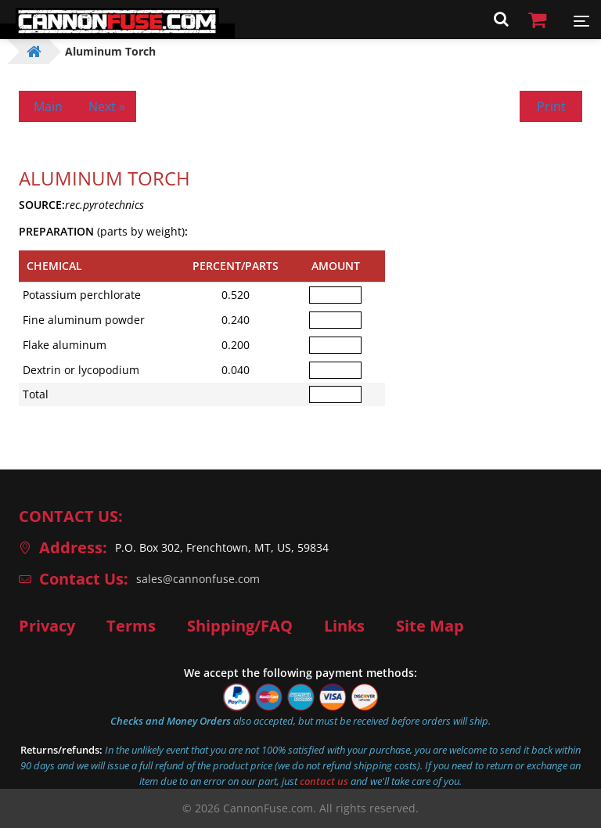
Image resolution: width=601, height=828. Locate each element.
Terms (131, 626)
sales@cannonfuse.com (198, 578)
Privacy (47, 626)
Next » (106, 106)
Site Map (430, 626)
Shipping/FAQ (240, 626)
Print (551, 106)
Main (48, 106)
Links (344, 626)
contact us (324, 781)
